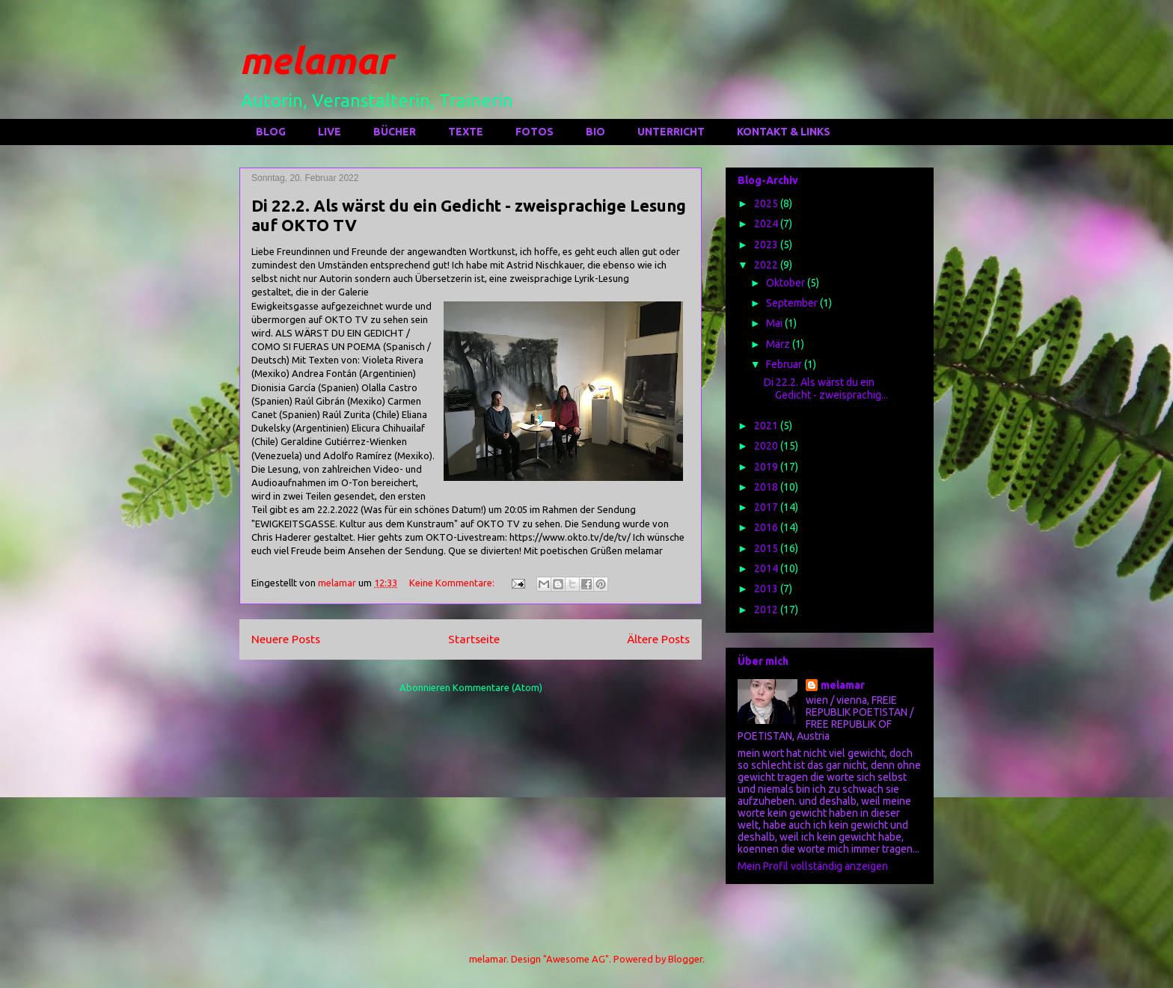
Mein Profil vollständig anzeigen (813, 866)
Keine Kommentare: (453, 582)
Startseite (474, 638)
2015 (767, 548)
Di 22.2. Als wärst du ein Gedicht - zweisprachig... (826, 388)
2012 (767, 610)
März (779, 344)
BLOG (271, 132)
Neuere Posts (285, 638)
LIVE (329, 132)
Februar (785, 364)
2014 (767, 568)
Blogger (685, 959)
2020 (767, 446)
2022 (767, 265)
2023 (767, 245)
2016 (767, 527)
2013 (767, 589)
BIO (595, 132)
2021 (767, 426)
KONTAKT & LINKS (783, 132)
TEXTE (465, 132)
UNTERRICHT (671, 132)
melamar (316, 60)
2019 (767, 467)
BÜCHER (394, 132)
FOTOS (534, 132)
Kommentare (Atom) (497, 687)
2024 (767, 224)
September (793, 303)
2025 (767, 203)
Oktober (786, 283)
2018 (767, 487)
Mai (775, 323)
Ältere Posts (658, 638)
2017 (767, 507)
